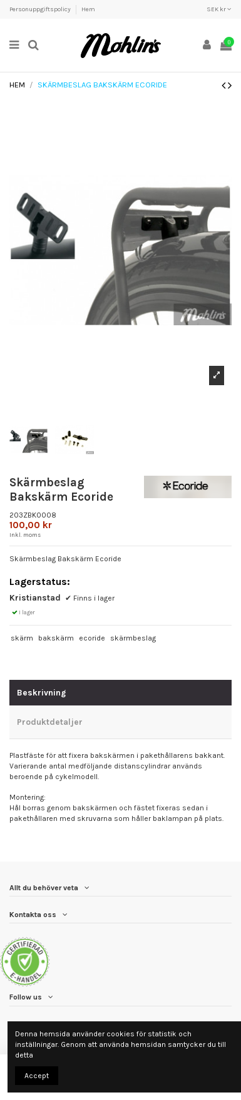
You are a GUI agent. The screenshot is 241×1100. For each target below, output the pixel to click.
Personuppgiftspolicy (40, 9)
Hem (88, 9)
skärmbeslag (133, 638)
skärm (22, 638)
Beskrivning (41, 692)
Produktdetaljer (50, 722)
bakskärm (56, 638)
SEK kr (219, 9)
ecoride (92, 638)
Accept (36, 1075)
